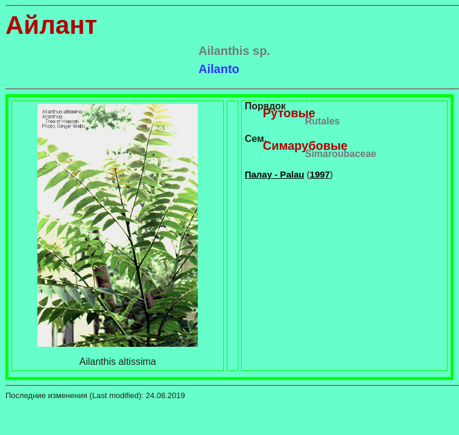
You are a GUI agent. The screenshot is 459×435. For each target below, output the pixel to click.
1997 (320, 174)
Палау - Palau (275, 174)
